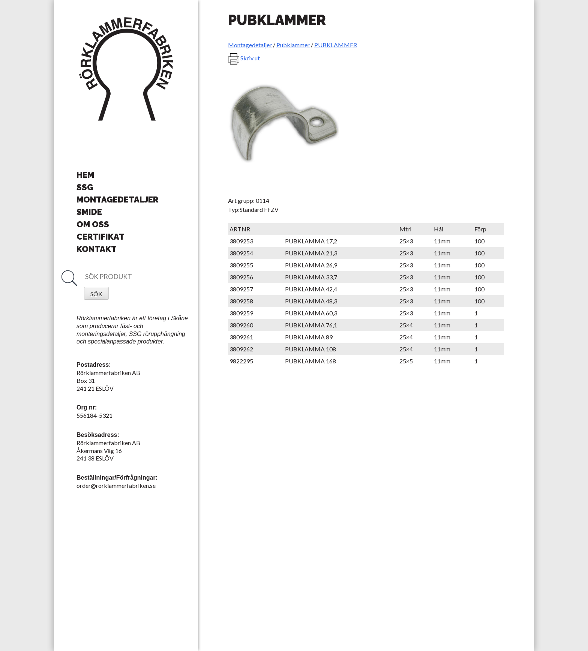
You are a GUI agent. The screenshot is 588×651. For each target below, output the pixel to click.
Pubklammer (293, 44)
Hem (85, 175)
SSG (84, 187)
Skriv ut (250, 58)
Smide (89, 212)
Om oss (92, 224)
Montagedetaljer (117, 199)
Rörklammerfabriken (126, 69)
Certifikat (100, 237)
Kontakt (96, 249)
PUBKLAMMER (335, 44)
